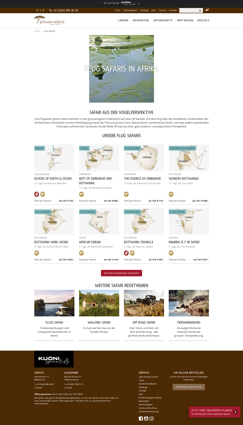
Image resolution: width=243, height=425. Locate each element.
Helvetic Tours (137, 405)
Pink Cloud (40, 413)
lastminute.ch (117, 409)
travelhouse (99, 413)
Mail (99, 336)
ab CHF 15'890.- (200, 136)
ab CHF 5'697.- (201, 195)
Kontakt (173, 10)
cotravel (69, 405)
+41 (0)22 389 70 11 (74, 320)
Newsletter (144, 337)
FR (43, 10)
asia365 (56, 405)
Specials (203, 20)
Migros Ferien (175, 409)
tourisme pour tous (75, 413)
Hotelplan (156, 405)
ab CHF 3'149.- (111, 195)
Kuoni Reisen (194, 405)
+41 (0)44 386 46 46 (65, 10)
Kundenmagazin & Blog (150, 333)
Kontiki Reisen (174, 405)
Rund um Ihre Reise (148, 344)
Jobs (154, 10)
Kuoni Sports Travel (66, 409)
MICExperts (156, 409)
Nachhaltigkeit (130, 10)
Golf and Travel (115, 405)
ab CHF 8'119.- (156, 136)
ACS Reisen (40, 405)
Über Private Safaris (148, 312)
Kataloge (144, 10)
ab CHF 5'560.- (156, 195)
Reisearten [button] (141, 20)
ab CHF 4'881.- (66, 195)
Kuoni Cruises (42, 409)
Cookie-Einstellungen (80, 368)
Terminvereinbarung (149, 347)
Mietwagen (185, 20)
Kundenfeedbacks (148, 319)
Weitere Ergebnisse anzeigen (121, 209)
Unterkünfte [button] (163, 20)
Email (38, 323)
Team (117, 10)
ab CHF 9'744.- (66, 136)
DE (37, 10)
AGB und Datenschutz (44, 368)
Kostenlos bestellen (189, 323)
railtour (55, 413)
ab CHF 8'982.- (111, 136)
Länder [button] (123, 20)
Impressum (62, 368)
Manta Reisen (137, 409)
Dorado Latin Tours (90, 405)
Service (162, 10)
